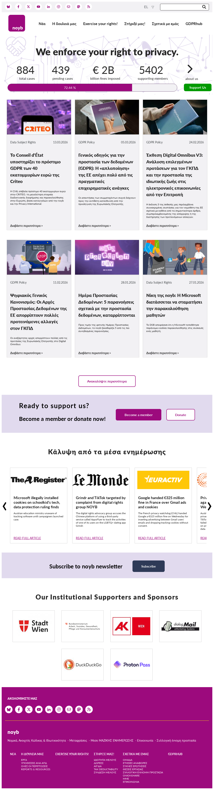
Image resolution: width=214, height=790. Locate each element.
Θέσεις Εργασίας (133, 769)
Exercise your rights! (100, 23)
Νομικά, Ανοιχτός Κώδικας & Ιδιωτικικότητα (37, 740)
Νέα (42, 23)
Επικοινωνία (145, 740)
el (146, 7)
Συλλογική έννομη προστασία (176, 740)
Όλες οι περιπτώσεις (34, 766)
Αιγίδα (98, 766)
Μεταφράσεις (78, 740)
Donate (180, 415)
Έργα (24, 759)
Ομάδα (127, 759)
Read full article (27, 538)
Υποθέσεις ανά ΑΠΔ (34, 763)
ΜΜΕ (126, 778)
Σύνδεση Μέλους (105, 772)
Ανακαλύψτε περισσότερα (107, 381)
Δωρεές (98, 763)
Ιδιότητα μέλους (105, 759)
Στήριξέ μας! (134, 23)
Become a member (139, 415)
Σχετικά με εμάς (165, 23)
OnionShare (131, 775)
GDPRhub (194, 23)
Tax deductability (106, 769)
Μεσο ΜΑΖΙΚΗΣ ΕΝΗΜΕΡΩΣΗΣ (112, 740)
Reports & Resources (35, 769)
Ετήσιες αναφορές (135, 763)
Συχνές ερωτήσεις (134, 766)
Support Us (197, 87)
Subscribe (148, 566)
